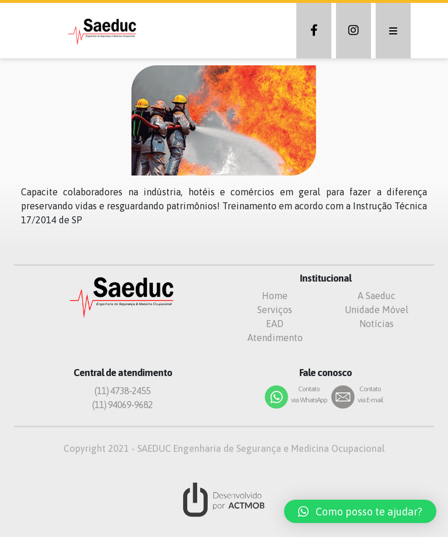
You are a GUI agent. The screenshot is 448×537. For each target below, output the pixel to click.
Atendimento (275, 337)
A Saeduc (377, 295)
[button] (360, 511)
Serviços (274, 309)
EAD (275, 323)
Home (275, 295)
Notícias (376, 323)
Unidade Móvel (376, 309)
